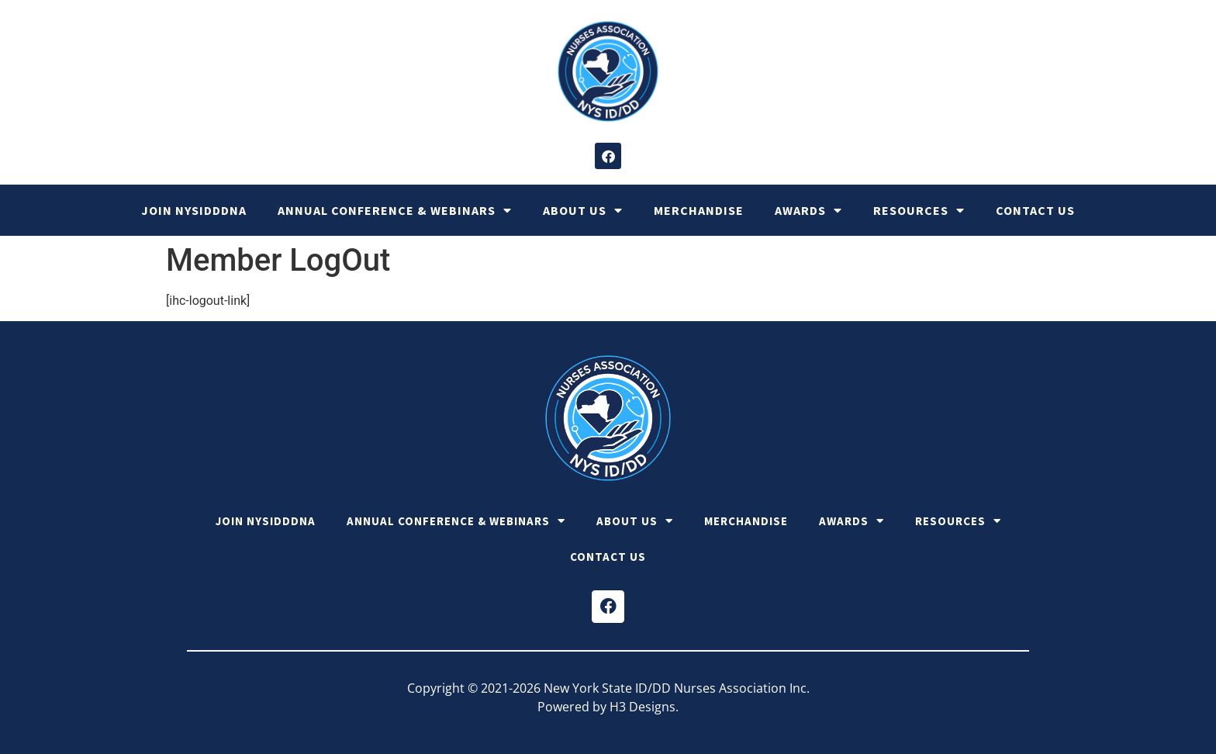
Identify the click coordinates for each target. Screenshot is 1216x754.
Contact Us (1035, 210)
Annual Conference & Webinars (395, 210)
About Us (583, 210)
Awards (808, 210)
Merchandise (699, 210)
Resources (919, 210)
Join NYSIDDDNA (194, 210)
